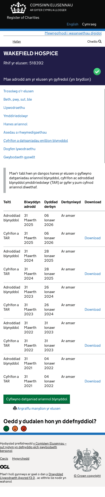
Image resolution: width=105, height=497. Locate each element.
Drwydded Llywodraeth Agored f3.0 (31, 476)
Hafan (17, 41)
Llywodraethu (14, 107)
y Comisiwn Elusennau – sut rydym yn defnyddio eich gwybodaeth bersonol (33, 447)
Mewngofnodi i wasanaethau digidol (73, 33)
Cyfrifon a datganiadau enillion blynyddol (35, 140)
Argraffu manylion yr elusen (37, 408)
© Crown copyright (87, 476)
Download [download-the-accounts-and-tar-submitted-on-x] (93, 238)
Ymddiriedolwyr (15, 116)
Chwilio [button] (94, 41)
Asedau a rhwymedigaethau (25, 132)
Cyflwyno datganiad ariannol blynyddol (38, 399)
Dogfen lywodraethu (19, 149)
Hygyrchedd (20, 458)
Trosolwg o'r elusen (18, 91)
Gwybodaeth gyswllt (19, 157)
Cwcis (4, 458)
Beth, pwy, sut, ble (17, 99)
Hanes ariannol (15, 124)
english (72, 24)
